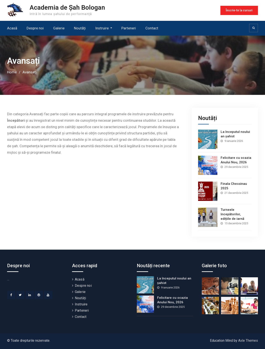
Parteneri (128, 28)
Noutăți (80, 28)
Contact (151, 28)
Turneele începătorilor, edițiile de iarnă (232, 214)
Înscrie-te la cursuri (239, 10)
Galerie (59, 28)
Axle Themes (248, 340)
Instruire (102, 28)
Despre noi (35, 28)
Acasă (12, 28)
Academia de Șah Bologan (67, 7)
